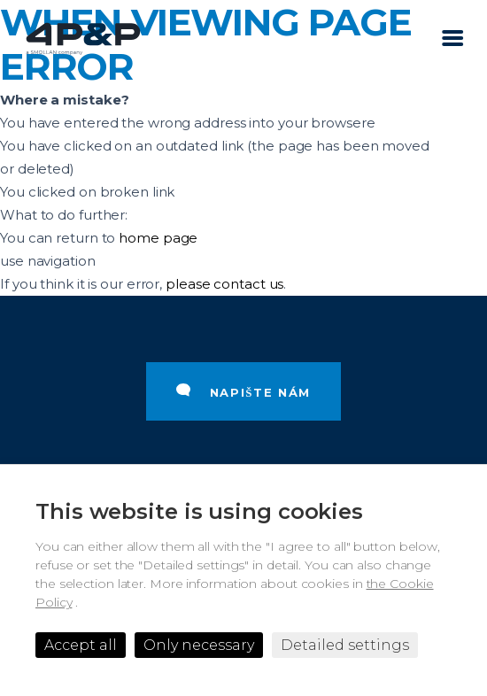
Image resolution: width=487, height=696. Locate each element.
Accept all (80, 645)
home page (158, 237)
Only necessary (198, 645)
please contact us (224, 283)
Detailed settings (345, 645)
